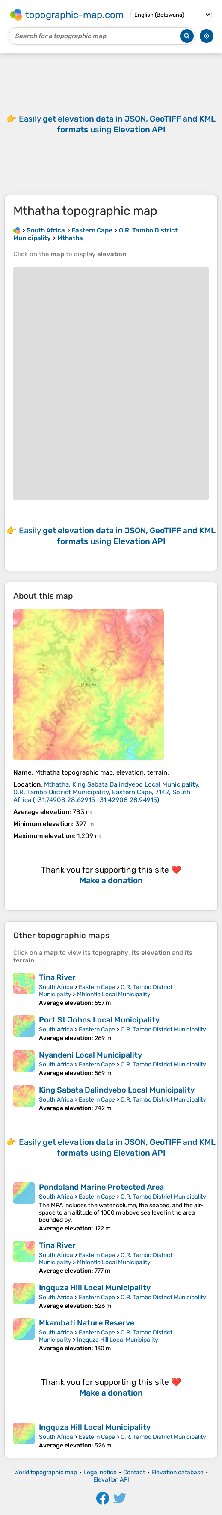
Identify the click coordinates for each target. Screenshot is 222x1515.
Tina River (57, 977)
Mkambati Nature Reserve (86, 1323)
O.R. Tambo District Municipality (163, 1029)
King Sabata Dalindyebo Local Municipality (117, 1090)
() (106, 792)
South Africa (56, 987)
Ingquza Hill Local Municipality (95, 1287)
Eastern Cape (97, 987)
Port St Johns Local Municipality (99, 1020)
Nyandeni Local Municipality (90, 1055)
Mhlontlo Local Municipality (114, 994)
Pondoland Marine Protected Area (101, 1187)
